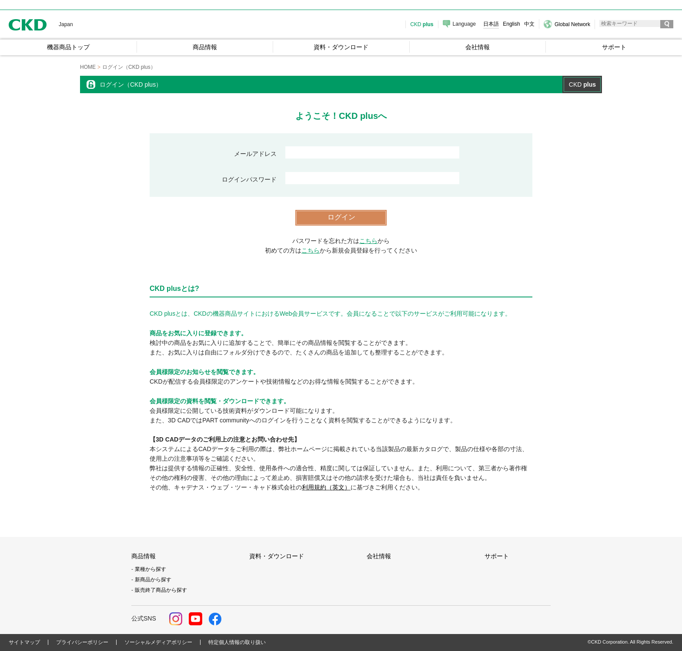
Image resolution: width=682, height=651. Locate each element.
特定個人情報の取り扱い (237, 642)
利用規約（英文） (326, 487)
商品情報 (143, 556)
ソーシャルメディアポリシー (158, 642)
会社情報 (379, 556)
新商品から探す (153, 580)
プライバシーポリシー (82, 642)
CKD (28, 24)
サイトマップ (24, 642)
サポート (497, 556)
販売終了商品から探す (161, 590)
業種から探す (150, 569)
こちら (368, 240)
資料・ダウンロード (276, 556)
